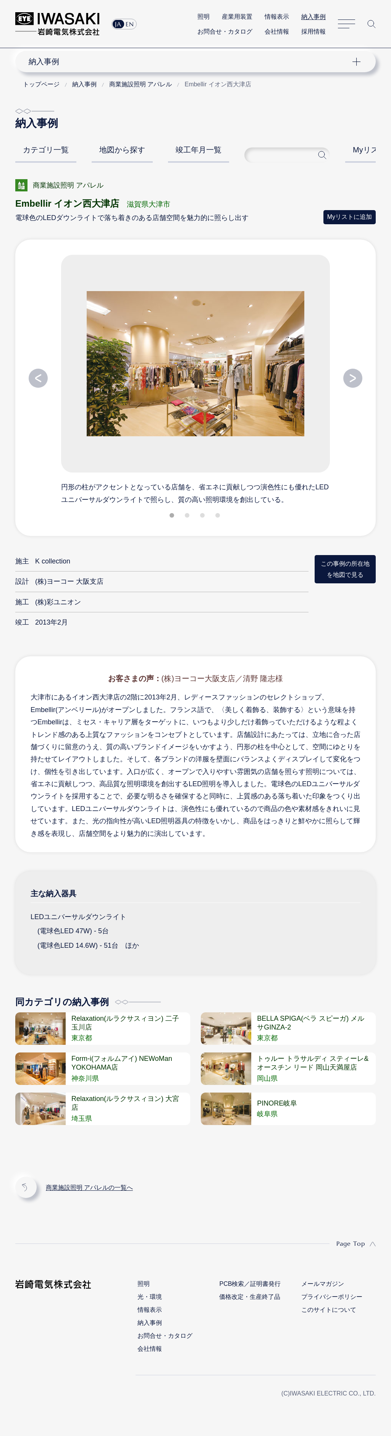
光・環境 (149, 1297)
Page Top (350, 1243)
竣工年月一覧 (198, 150)
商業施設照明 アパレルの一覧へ (89, 1187)
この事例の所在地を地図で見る (345, 569)
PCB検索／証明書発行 (250, 1284)
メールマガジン (322, 1284)
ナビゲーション (190, 61)
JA (118, 24)
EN (130, 24)
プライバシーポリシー (331, 1297)
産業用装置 (237, 16)
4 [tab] (218, 517)
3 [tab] (203, 517)
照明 (203, 16)
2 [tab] (188, 517)
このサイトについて (328, 1309)
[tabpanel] (195, 379)
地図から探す (122, 150)
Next (352, 378)
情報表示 (277, 16)
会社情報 (277, 31)
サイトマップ (346, 23)
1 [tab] (172, 517)
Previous (38, 378)
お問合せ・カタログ (224, 31)
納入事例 (313, 16)
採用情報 (313, 31)
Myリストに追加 (349, 217)
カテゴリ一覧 (46, 150)
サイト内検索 (371, 24)
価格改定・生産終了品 (249, 1297)
